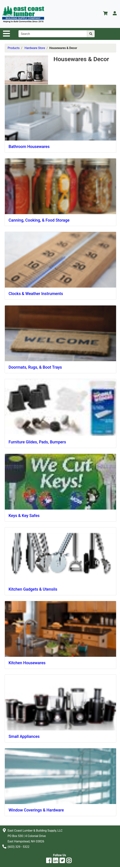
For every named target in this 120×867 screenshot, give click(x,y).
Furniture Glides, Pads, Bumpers (37, 442)
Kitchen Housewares (27, 663)
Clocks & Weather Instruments (36, 293)
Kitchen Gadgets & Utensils (33, 589)
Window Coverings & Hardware (36, 810)
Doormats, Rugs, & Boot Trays (35, 367)
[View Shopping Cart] (105, 14)
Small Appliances (24, 736)
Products (14, 48)
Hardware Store (35, 48)
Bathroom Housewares (29, 146)
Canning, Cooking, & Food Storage (39, 220)
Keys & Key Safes (24, 515)
